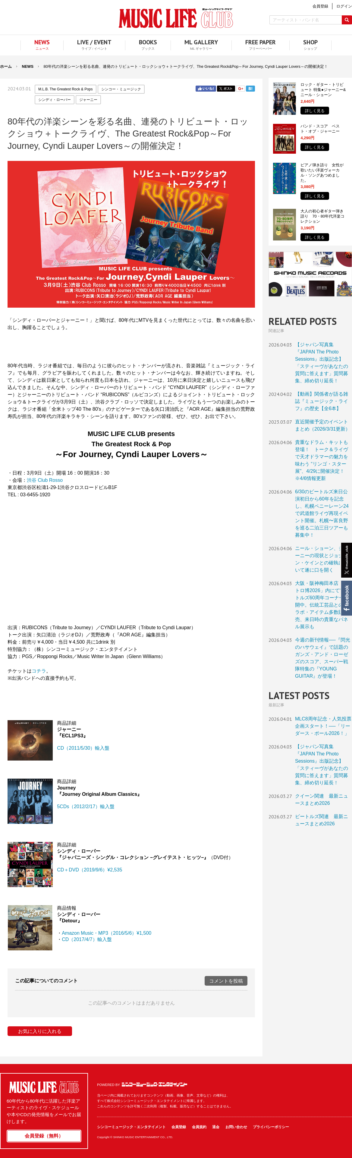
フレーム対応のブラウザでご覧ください (131, 560)
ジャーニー (88, 100)
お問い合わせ (236, 1127)
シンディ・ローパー (54, 100)
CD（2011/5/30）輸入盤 (83, 748)
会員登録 (178, 1127)
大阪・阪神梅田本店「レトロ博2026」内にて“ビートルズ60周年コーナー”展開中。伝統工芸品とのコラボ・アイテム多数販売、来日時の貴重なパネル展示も (323, 605)
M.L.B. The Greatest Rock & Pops (65, 89)
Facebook (346, 598)
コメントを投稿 (226, 981)
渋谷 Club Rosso (45, 480)
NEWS (27, 66)
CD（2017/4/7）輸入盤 (87, 939)
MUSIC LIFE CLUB (176, 18)
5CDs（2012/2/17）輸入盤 (86, 806)
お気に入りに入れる (39, 1031)
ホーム (6, 66)
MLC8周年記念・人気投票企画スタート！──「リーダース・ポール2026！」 (323, 726)
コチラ (39, 670)
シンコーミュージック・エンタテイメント (154, 1084)
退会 (215, 1127)
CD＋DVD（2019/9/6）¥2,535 (89, 869)
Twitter (226, 89)
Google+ (240, 89)
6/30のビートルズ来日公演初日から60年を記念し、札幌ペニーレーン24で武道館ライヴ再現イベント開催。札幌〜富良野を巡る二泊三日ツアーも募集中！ (322, 513)
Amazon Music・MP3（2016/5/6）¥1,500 (106, 933)
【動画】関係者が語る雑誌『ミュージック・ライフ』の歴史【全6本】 (321, 401)
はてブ (250, 89)
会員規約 (199, 1127)
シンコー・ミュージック (121, 89)
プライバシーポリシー (271, 1127)
